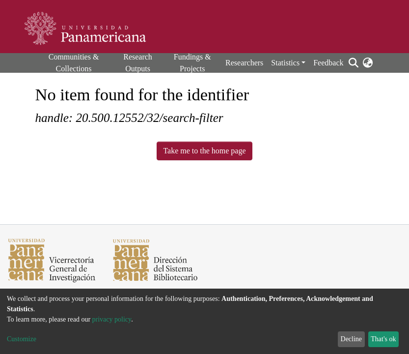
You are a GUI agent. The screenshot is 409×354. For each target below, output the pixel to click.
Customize (21, 339)
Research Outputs (137, 63)
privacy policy (112, 319)
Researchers (244, 63)
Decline (351, 339)
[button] (368, 63)
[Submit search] (354, 63)
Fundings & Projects (192, 63)
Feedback (328, 63)
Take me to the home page (204, 151)
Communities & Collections (74, 63)
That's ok (383, 339)
